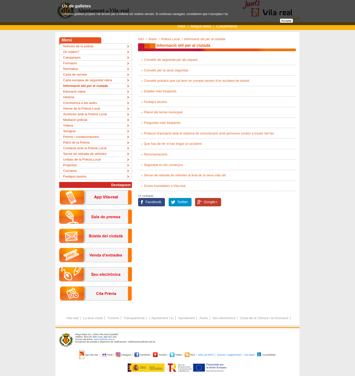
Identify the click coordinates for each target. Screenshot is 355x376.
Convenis (70, 171)
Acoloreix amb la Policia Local (85, 114)
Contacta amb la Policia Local (84, 148)
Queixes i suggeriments (229, 355)
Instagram (124, 355)
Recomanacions (155, 154)
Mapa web (201, 26)
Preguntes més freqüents (162, 123)
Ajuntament (186, 318)
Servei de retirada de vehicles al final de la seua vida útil (185, 175)
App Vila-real (89, 355)
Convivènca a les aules (80, 103)
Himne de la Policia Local (81, 108)
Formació (70, 63)
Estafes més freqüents (160, 91)
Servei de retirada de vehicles (84, 154)
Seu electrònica (224, 318)
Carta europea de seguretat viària (87, 80)
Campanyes (72, 57)
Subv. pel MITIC (206, 355)
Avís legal (249, 355)
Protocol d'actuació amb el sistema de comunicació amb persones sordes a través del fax (209, 133)
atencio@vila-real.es (104, 339)
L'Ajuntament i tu (161, 318)
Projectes (70, 165)
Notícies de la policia (78, 46)
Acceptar (286, 20)
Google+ (210, 202)
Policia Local (170, 39)
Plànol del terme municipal (163, 112)
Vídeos (68, 125)
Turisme (113, 318)
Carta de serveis (75, 74)
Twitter (182, 202)
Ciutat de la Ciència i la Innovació (264, 318)
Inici (181, 26)
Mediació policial (75, 120)
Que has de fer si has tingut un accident (173, 144)
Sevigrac (69, 131)
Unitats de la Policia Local (82, 159)
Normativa (70, 69)
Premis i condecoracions (81, 137)
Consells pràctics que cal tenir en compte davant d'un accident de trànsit (196, 80)
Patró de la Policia (76, 142)
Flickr (107, 355)
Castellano (226, 26)
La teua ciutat (93, 318)
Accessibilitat (266, 355)
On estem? (71, 52)
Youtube (160, 355)
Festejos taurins (155, 102)
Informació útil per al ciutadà (204, 39)
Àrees (152, 39)
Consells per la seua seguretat (166, 70)
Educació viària (74, 91)
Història (68, 97)
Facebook (153, 202)
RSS (190, 355)
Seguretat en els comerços (163, 165)
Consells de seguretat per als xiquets (171, 60)
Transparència (134, 318)
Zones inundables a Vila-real (164, 186)
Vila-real (72, 318)
